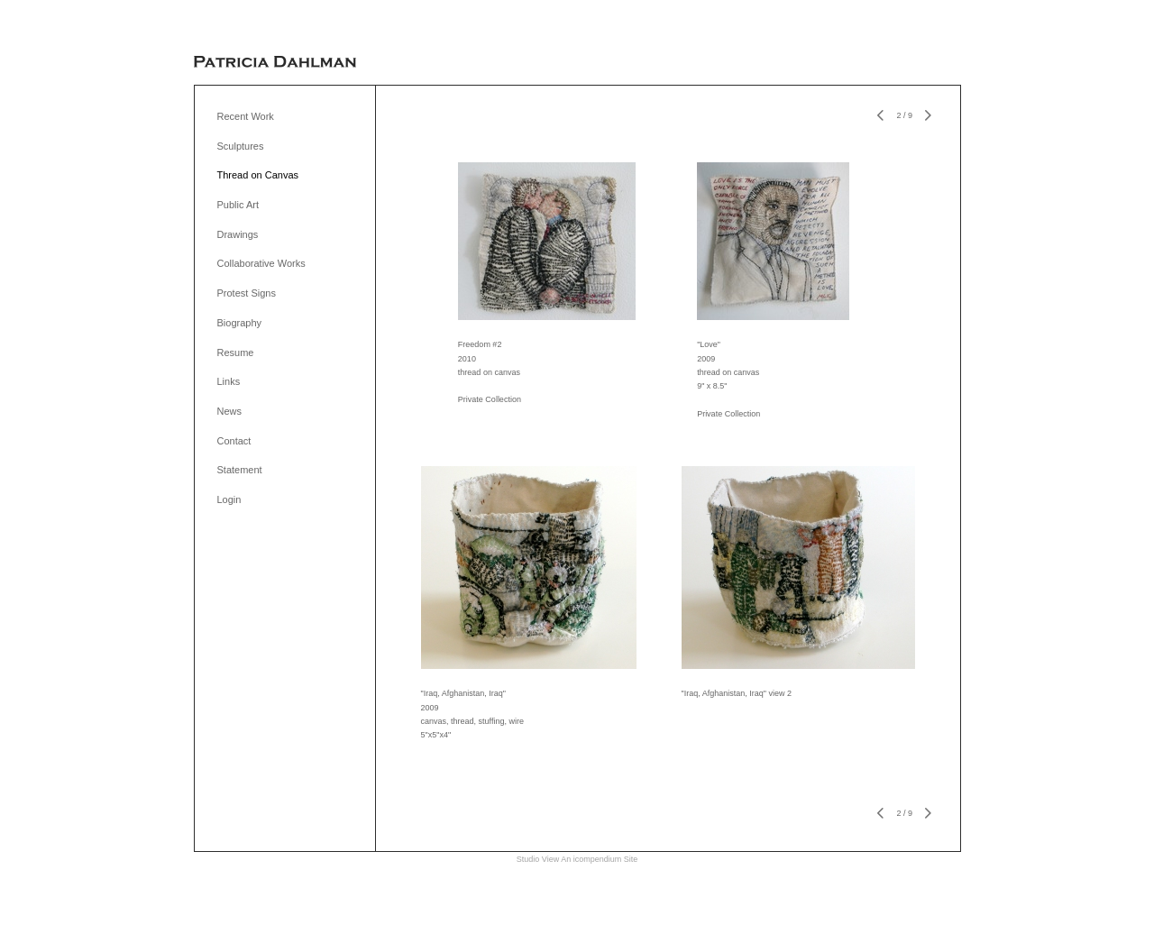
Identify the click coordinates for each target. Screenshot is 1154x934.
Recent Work (245, 116)
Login (229, 499)
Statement (239, 469)
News (230, 411)
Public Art (238, 204)
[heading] (275, 62)
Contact (234, 440)
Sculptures (240, 146)
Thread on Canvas (258, 174)
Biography (239, 322)
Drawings (238, 234)
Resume (235, 352)
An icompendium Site (599, 859)
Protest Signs (246, 293)
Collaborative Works (261, 263)
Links (229, 381)
